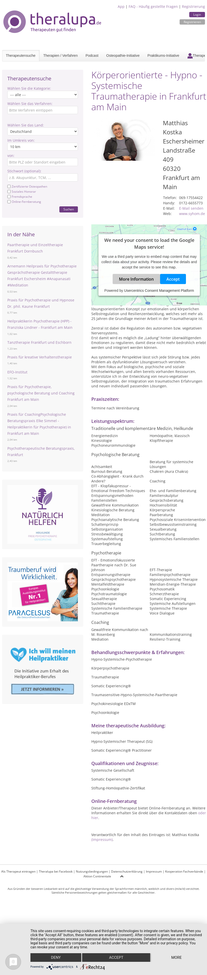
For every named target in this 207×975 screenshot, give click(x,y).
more (176, 957)
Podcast (91, 55)
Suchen (68, 209)
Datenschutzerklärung (127, 871)
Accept (173, 279)
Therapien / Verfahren (60, 55)
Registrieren (192, 22)
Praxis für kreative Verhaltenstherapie (39, 357)
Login (197, 14)
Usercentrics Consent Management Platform (159, 290)
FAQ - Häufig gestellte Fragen (153, 6)
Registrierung (193, 6)
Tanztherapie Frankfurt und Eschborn (39, 342)
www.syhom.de (192, 213)
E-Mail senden (191, 208)
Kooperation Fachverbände (184, 871)
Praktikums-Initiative (163, 55)
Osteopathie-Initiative (123, 55)
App (121, 6)
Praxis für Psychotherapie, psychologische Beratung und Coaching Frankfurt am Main (41, 393)
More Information (136, 279)
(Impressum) (102, 839)
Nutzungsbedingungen (92, 871)
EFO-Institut (17, 372)
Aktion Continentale (97, 876)
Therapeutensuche (21, 55)
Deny (56, 957)
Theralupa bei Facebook (56, 871)
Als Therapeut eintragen (18, 871)
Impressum (154, 871)
